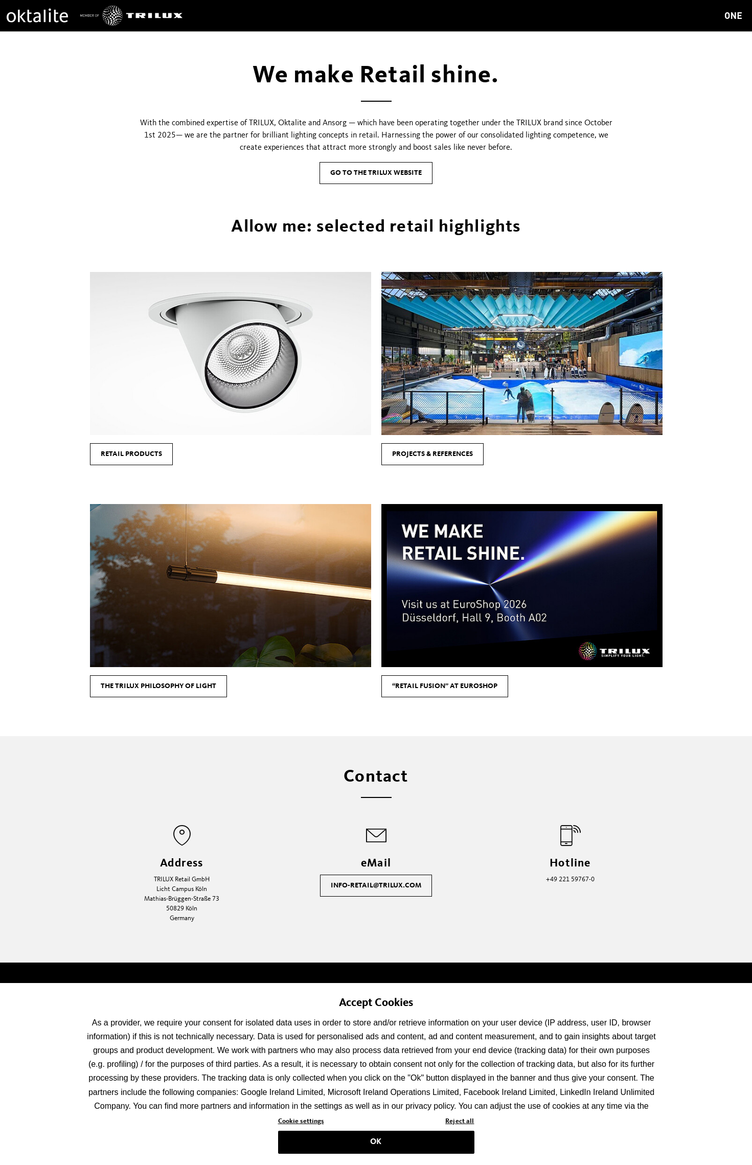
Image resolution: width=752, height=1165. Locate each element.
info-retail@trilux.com (376, 885)
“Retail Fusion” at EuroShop (444, 686)
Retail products (131, 454)
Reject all (459, 1124)
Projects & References (432, 454)
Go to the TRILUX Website (376, 172)
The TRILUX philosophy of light (158, 686)
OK (375, 1145)
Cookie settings (301, 1124)
